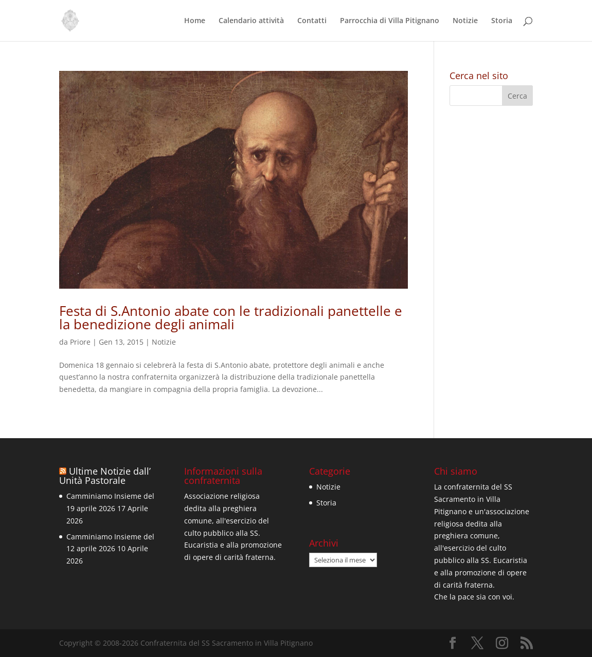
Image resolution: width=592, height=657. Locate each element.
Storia (501, 21)
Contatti (312, 21)
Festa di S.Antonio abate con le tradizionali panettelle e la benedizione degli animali (230, 317)
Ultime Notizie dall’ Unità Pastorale (105, 475)
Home (194, 21)
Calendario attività (251, 21)
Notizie (465, 21)
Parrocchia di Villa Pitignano (389, 21)
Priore (80, 342)
